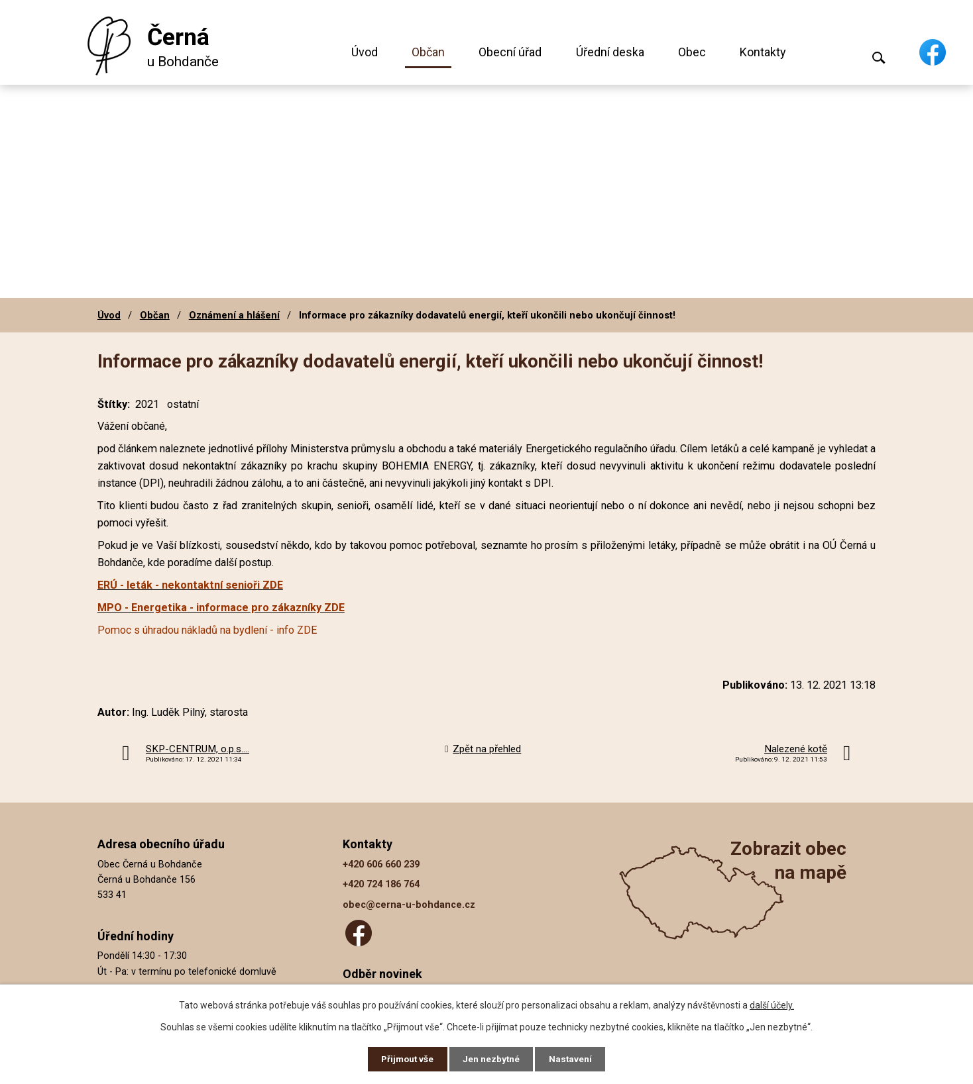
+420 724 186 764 (381, 884)
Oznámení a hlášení (234, 315)
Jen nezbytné (492, 1059)
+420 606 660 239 (381, 864)
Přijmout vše (405, 1059)
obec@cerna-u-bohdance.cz (409, 905)
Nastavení (573, 1059)
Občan (428, 52)
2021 (147, 404)
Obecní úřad (510, 52)
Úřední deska (610, 52)
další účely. (772, 1004)
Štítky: (113, 404)
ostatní (183, 404)
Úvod (364, 52)
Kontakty (763, 52)
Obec (692, 52)
